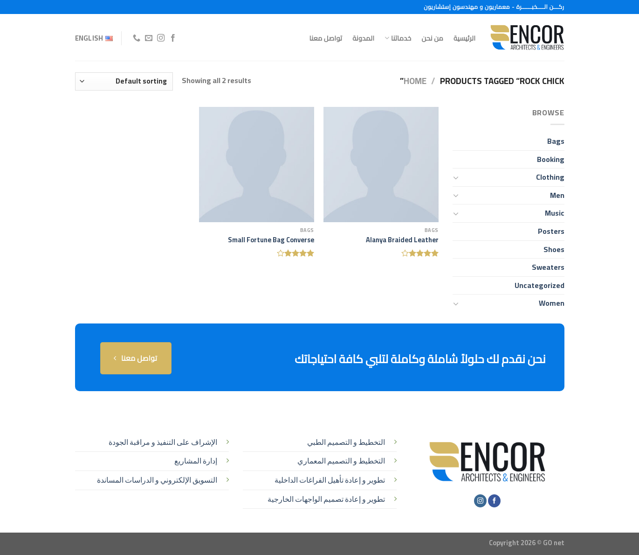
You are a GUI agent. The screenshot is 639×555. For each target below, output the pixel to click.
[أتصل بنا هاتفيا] (136, 38)
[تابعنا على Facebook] (173, 38)
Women (551, 303)
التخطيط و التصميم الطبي (346, 442)
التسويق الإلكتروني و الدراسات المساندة (157, 480)
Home (415, 81)
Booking (550, 159)
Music (554, 213)
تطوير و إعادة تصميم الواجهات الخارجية (326, 499)
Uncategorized (539, 285)
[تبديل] (456, 177)
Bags (555, 141)
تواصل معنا (326, 38)
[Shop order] (124, 81)
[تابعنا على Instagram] (161, 38)
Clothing (550, 177)
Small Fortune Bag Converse (271, 240)
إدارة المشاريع (195, 461)
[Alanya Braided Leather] (381, 164)
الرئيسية (464, 38)
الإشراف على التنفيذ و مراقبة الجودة (163, 442)
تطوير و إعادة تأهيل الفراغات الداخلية (330, 480)
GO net (553, 542)
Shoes (553, 249)
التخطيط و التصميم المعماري (341, 461)
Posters (551, 231)
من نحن (432, 38)
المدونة (363, 38)
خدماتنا (398, 38)
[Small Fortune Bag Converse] (256, 164)
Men (557, 195)
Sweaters (548, 267)
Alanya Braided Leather (402, 240)
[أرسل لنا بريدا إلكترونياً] (148, 38)
